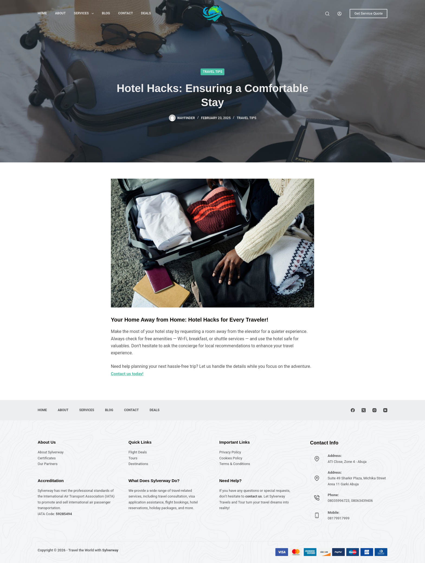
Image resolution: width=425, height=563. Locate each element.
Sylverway (110, 550)
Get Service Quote (368, 13)
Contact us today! (128, 373)
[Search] (327, 14)
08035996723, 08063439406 (350, 501)
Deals (146, 13)
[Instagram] (374, 410)
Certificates (47, 458)
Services (85, 13)
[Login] (339, 14)
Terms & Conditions (234, 464)
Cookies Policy (230, 458)
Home (42, 13)
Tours (132, 458)
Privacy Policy (230, 452)
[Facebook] (353, 410)
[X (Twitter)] (364, 410)
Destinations (138, 464)
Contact (125, 13)
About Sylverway (50, 452)
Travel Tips (212, 72)
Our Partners (47, 464)
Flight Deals (137, 452)
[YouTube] (385, 410)
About (60, 13)
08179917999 (338, 518)
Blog (106, 13)
